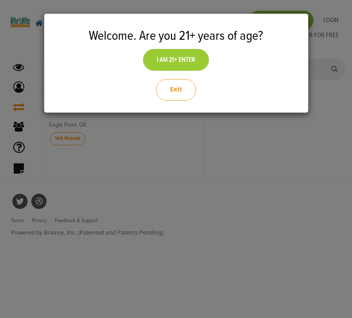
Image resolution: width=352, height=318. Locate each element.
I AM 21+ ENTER (176, 60)
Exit (176, 88)
